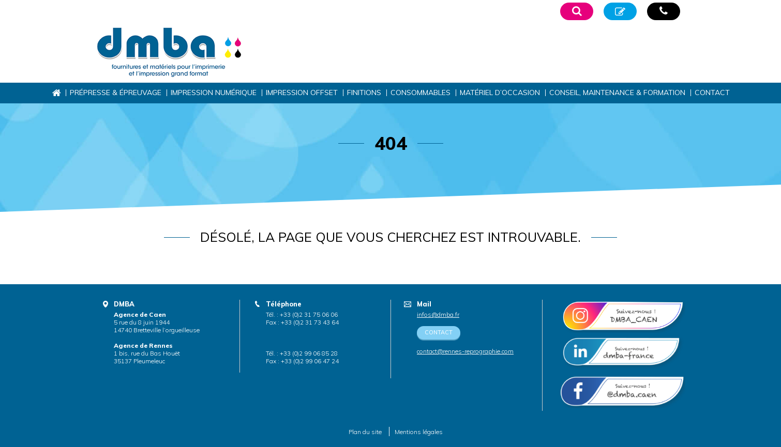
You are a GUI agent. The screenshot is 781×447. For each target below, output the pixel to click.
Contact (712, 92)
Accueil (56, 93)
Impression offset (302, 92)
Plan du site (365, 432)
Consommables (420, 92)
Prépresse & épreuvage (115, 92)
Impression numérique (214, 92)
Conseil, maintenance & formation (617, 92)
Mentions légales (419, 432)
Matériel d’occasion (500, 92)
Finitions (364, 92)
